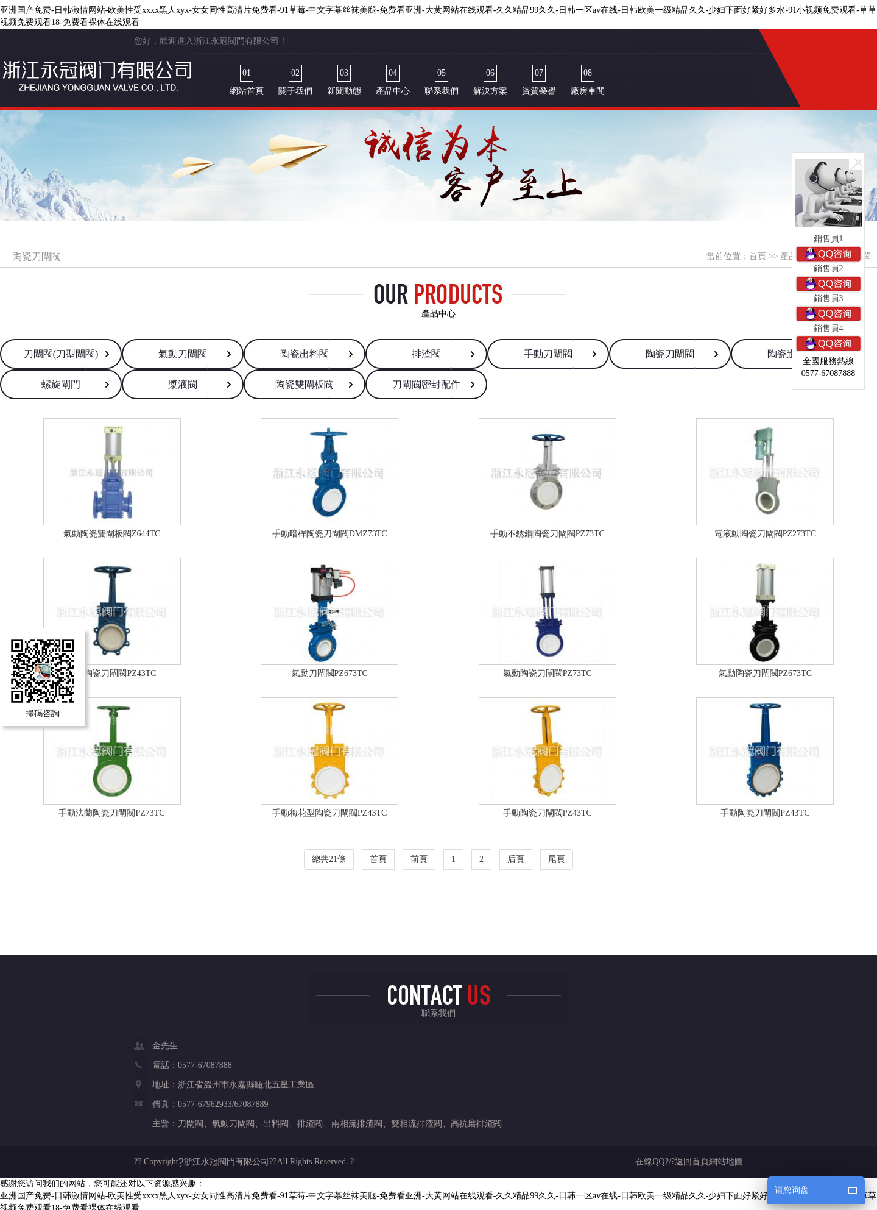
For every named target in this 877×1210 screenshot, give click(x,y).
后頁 (515, 854)
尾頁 (556, 854)
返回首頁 (692, 1157)
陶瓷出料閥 (304, 349)
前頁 (419, 854)
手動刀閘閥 (548, 349)
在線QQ (649, 1157)
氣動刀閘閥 (182, 349)
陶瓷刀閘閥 (670, 349)
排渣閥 (426, 349)
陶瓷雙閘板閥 (304, 380)
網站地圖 (726, 1157)
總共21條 (329, 854)
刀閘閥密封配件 (426, 380)
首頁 (757, 252)
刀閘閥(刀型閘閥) (61, 349)
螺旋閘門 (60, 380)
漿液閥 (182, 380)
